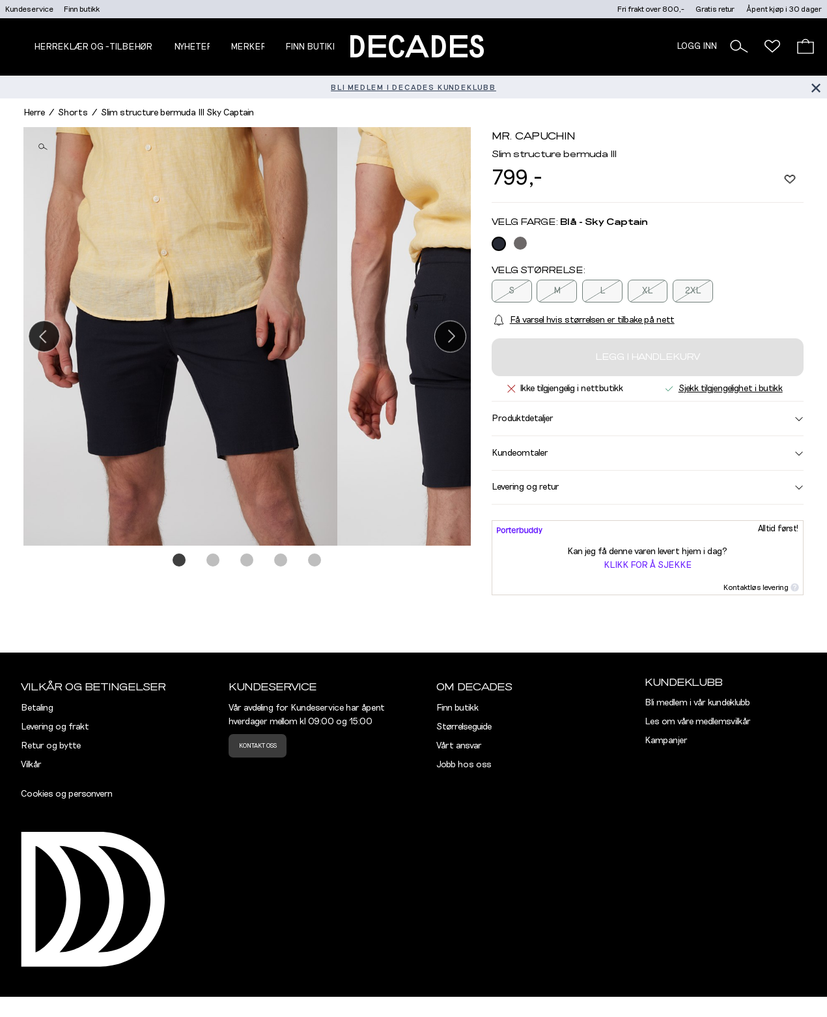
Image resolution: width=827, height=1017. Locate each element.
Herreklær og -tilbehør (93, 47)
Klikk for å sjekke (648, 565)
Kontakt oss (258, 746)
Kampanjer (666, 740)
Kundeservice (29, 9)
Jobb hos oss (464, 764)
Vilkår (31, 764)
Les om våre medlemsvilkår (698, 721)
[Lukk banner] (815, 87)
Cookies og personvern (67, 794)
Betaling (37, 708)
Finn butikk (82, 9)
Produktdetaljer (648, 418)
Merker (249, 47)
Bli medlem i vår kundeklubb (697, 702)
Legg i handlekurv (647, 357)
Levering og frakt (55, 726)
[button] (739, 46)
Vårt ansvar (459, 745)
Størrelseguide (464, 726)
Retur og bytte (51, 745)
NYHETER (193, 47)
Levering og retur (648, 487)
